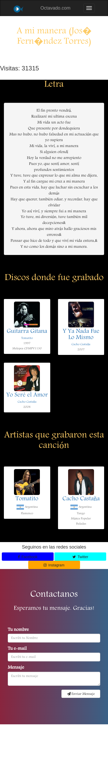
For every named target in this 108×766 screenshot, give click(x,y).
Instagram (54, 565)
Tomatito (27, 338)
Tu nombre (18, 630)
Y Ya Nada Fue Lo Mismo (81, 335)
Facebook (28, 557)
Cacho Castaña (80, 344)
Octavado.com (55, 8)
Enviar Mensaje (81, 694)
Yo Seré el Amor (27, 395)
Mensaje (16, 668)
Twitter (80, 557)
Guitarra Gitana (27, 331)
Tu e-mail (17, 649)
